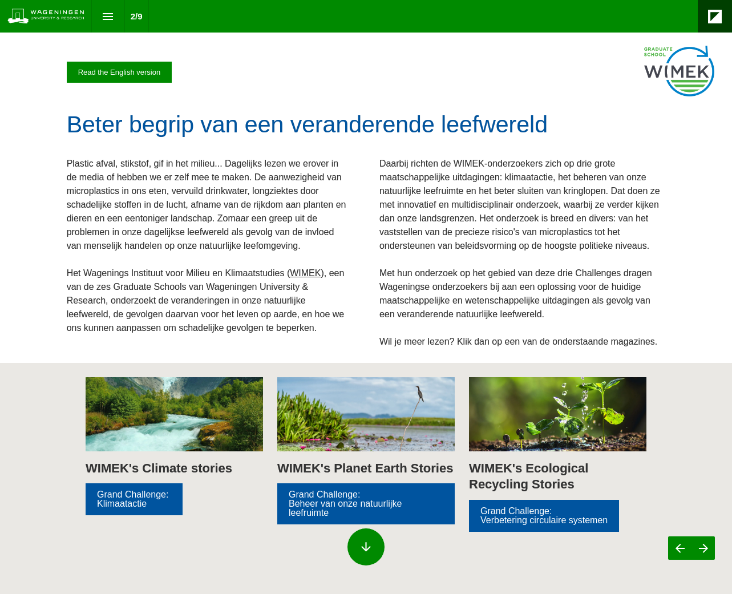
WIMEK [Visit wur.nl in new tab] (305, 273)
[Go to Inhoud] (366, 503)
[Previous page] (679, 548)
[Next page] (703, 548)
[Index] (108, 16)
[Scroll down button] (366, 546)
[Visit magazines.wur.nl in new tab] (119, 72)
